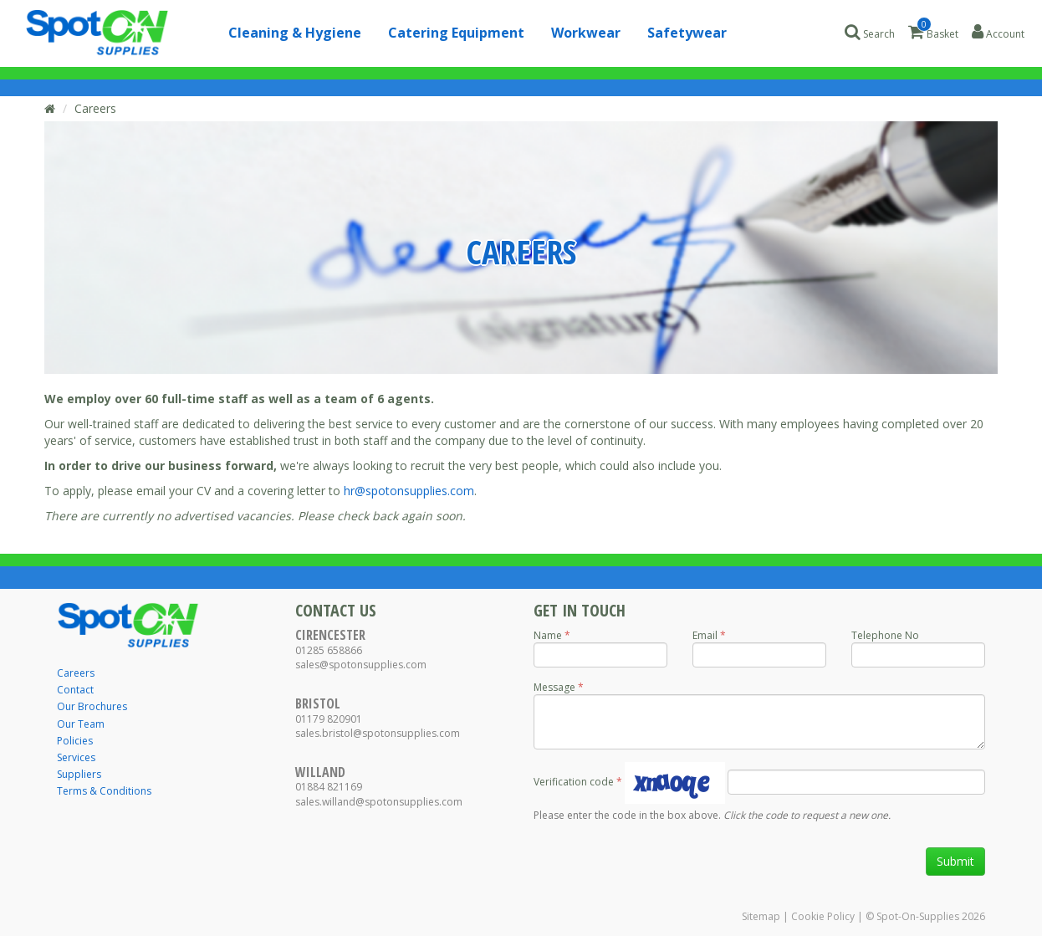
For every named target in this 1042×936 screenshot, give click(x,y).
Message (554, 687)
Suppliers (79, 774)
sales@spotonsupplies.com (361, 664)
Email (705, 635)
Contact (75, 690)
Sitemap (761, 916)
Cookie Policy (823, 916)
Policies (75, 741)
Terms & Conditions (104, 791)
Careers (95, 108)
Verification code (574, 782)
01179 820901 (328, 719)
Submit (955, 861)
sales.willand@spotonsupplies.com (378, 802)
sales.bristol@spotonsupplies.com (377, 733)
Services (76, 757)
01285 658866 (328, 650)
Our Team (81, 724)
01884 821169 (328, 787)
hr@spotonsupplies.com (409, 491)
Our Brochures (92, 706)
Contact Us (335, 610)
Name (548, 635)
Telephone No (885, 635)
